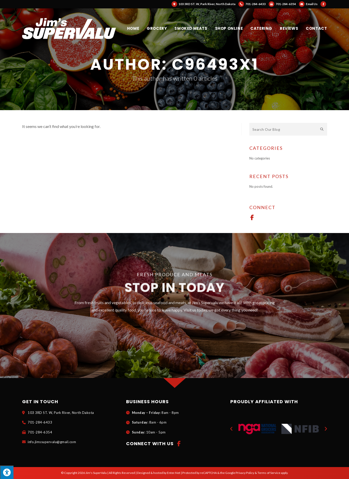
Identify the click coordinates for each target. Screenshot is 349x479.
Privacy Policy (245, 473)
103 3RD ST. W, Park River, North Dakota (203, 4)
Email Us (308, 4)
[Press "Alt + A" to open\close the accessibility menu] (6, 472)
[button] (231, 428)
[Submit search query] (322, 129)
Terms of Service (268, 473)
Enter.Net (173, 473)
